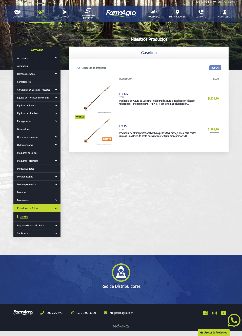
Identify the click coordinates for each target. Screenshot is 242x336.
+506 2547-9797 (52, 318)
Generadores (23, 129)
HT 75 (122, 134)
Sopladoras (23, 233)
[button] (233, 320)
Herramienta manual (27, 137)
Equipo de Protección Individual (33, 97)
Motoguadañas (25, 176)
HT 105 (123, 96)
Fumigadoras (24, 121)
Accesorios (22, 58)
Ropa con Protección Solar (30, 225)
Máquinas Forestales (27, 160)
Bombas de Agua (26, 73)
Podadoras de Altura (27, 208)
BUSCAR (215, 68)
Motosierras (23, 200)
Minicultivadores (25, 168)
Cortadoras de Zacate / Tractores (33, 89)
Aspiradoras (23, 65)
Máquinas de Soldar (27, 152)
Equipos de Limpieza (27, 113)
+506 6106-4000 (83, 318)
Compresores (24, 81)
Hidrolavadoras (25, 144)
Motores (21, 192)
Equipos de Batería (26, 105)
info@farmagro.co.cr (118, 318)
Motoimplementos (26, 184)
